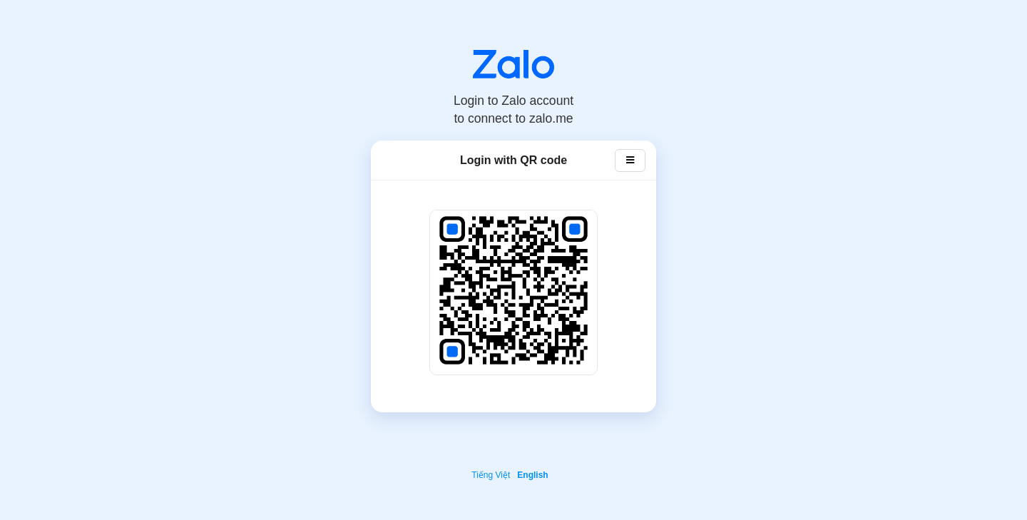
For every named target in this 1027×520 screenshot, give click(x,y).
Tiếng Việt (490, 475)
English (532, 475)
